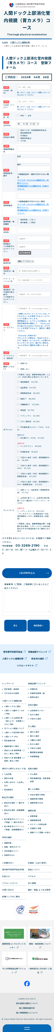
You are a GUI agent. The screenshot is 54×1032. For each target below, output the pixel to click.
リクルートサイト (27, 666)
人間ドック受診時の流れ (14, 732)
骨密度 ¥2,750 (25, 410)
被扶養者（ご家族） (27, 222)
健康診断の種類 (36, 799)
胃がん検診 (34, 732)
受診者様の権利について (27, 1003)
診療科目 (33, 689)
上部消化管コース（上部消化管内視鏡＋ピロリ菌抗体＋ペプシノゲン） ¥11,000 (33, 500)
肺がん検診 (34, 736)
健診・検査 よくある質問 (39, 890)
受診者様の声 (9, 741)
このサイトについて (27, 999)
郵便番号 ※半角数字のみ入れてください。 (8, 245)
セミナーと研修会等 (38, 824)
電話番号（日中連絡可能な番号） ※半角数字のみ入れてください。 (8, 294)
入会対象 (8, 774)
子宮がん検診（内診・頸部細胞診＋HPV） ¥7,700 (33, 467)
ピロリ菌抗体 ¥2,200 (28, 421)
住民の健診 (33, 768)
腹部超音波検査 (36, 752)
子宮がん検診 (35, 719)
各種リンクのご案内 (11, 896)
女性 (28, 116)
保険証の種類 (8, 135)
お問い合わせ (8, 890)
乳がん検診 (34, 715)
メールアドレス (8, 327)
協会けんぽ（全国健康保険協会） (32, 130)
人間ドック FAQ (11, 737)
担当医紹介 (8, 790)
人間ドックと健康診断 (20, 42)
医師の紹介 (34, 697)
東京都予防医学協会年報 (13, 869)
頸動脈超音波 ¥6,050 (28, 393)
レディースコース (33, 515)
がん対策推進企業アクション (14, 963)
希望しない (23, 369)
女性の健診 (33, 705)
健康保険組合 (24, 138)
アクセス (32, 876)
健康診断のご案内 (11, 746)
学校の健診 (7, 837)
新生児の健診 (39, 659)
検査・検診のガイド (12, 847)
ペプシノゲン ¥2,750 (28, 416)
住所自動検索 (24, 253)
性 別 (6, 116)
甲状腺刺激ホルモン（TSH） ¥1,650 (33, 428)
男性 (20, 116)
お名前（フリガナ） (8, 104)
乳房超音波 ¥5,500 (27, 452)
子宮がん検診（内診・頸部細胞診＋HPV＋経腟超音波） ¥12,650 (33, 483)
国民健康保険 (24, 133)
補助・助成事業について (40, 937)
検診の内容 (8, 778)
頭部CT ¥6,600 (26, 399)
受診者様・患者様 (11, 689)
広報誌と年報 (35, 828)
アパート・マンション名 (8, 280)
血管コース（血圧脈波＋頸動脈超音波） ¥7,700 (33, 491)
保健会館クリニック (39, 652)
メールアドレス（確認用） (8, 355)
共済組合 (22, 136)
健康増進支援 (35, 820)
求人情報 (32, 883)
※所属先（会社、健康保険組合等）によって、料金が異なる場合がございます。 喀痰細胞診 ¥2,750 (33, 378)
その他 (21, 141)
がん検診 (32, 726)
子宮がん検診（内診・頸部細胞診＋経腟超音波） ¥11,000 (33, 475)
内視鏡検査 (34, 756)
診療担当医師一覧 (37, 693)
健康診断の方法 (36, 803)
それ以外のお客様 (11, 693)
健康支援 (32, 810)
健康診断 (8, 843)
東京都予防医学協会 (14, 652)
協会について (34, 869)
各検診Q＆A (9, 855)
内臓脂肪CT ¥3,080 (28, 404)
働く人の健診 (34, 789)
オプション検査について (14, 728)
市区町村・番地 (8, 271)
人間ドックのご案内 (12, 706)
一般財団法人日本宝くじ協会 (40, 963)
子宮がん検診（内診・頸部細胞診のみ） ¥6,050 (33, 458)
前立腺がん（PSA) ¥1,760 (30, 438)
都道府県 (7, 261)
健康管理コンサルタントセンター (14, 938)
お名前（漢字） (8, 90)
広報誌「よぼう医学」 (38, 863)
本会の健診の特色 (37, 795)
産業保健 (33, 816)
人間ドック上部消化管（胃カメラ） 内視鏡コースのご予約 (14, 721)
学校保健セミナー (11, 851)
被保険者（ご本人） (27, 219)
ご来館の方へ (8, 863)
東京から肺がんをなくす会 (14, 768)
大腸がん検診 (35, 740)
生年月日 (7, 124)
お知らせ (6, 876)
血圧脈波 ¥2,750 (26, 387)
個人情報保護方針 (27, 1008)
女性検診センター (37, 711)
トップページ (8, 683)
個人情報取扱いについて (27, 1013)
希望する (22, 363)
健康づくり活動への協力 (40, 832)
